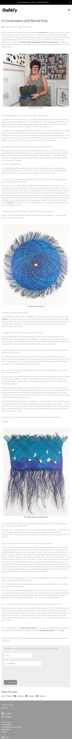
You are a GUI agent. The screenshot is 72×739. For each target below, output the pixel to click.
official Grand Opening (28, 628)
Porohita (10, 202)
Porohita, (5, 319)
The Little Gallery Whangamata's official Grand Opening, (38, 42)
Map (4, 732)
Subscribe (10, 682)
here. (62, 630)
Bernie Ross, (43, 32)
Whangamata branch (47, 630)
